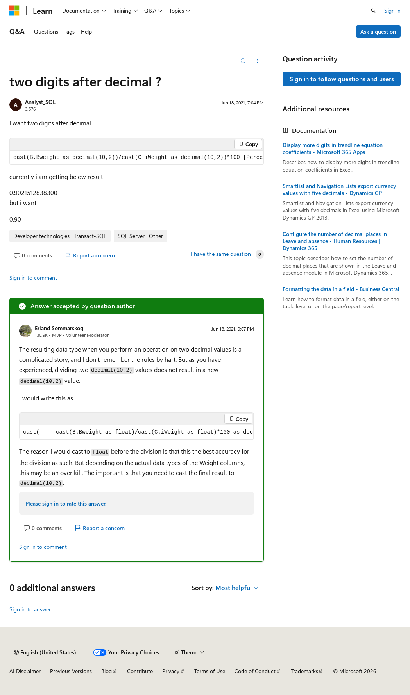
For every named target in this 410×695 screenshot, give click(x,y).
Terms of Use (209, 671)
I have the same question (221, 254)
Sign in (392, 10)
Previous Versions (71, 671)
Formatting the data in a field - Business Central (341, 289)
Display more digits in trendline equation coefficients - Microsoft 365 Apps (333, 148)
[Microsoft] (14, 10)
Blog (106, 671)
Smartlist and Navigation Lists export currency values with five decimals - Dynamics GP (339, 189)
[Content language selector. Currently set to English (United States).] (45, 652)
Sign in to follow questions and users (342, 79)
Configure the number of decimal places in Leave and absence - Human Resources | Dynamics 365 (335, 241)
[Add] (243, 61)
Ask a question (378, 31)
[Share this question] (257, 61)
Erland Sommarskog (59, 328)
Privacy (170, 671)
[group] (136, 157)
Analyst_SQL (40, 101)
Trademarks (304, 671)
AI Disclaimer (25, 671)
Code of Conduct (255, 671)
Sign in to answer (30, 609)
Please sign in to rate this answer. (65, 503)
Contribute (140, 671)
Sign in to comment (33, 277)
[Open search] (373, 11)
